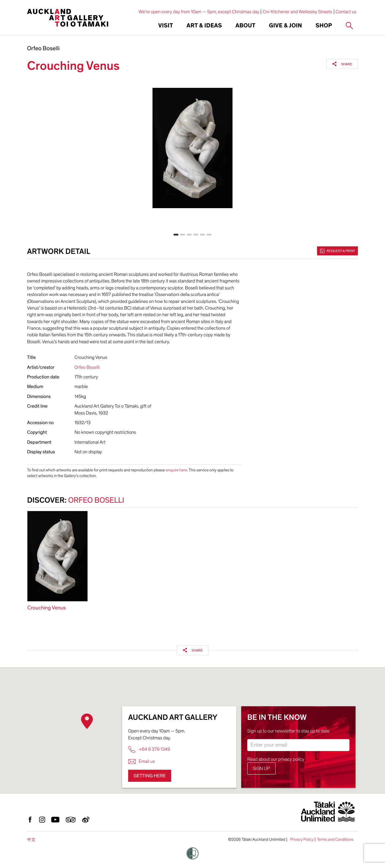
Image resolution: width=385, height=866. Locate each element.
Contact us (346, 11)
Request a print (337, 250)
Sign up (261, 768)
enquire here (176, 470)
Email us (141, 761)
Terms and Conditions (335, 839)
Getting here (150, 775)
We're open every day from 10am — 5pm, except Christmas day (199, 11)
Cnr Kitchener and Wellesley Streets (297, 11)
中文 (31, 840)
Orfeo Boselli (43, 49)
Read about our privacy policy (275, 759)
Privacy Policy (301, 839)
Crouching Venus (46, 608)
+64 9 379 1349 (149, 749)
